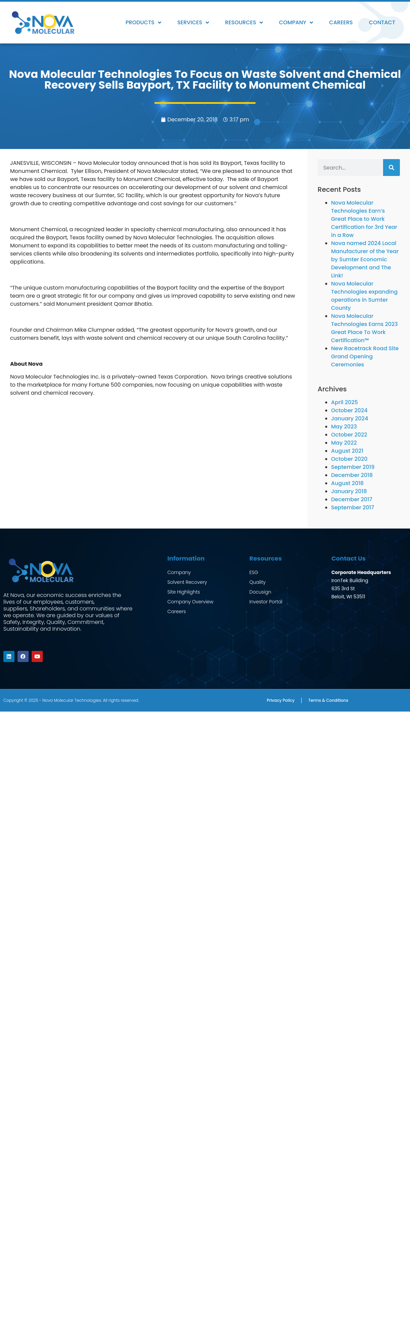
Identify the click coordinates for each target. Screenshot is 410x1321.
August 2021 (347, 451)
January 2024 (349, 418)
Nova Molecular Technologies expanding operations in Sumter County (364, 296)
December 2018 (352, 475)
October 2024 (349, 410)
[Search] (391, 167)
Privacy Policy (281, 698)
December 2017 (351, 499)
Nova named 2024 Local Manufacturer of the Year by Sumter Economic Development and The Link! (365, 259)
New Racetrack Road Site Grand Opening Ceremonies (365, 356)
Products (143, 23)
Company (296, 23)
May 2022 (344, 443)
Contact (382, 22)
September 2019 (353, 467)
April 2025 (344, 402)
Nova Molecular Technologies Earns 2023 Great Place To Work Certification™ (364, 328)
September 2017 (352, 507)
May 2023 (344, 426)
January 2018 (349, 491)
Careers (341, 22)
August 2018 (347, 483)
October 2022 (349, 435)
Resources (244, 23)
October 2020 (349, 459)
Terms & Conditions (328, 698)
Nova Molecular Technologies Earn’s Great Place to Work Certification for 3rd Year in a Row (364, 219)
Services (193, 23)
